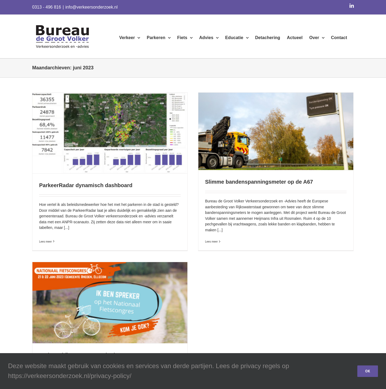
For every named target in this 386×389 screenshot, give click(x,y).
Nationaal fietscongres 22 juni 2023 (96, 346)
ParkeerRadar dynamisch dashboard (85, 185)
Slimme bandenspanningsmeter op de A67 (256, 182)
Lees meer (45, 239)
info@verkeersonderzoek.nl (91, 7)
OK (367, 371)
